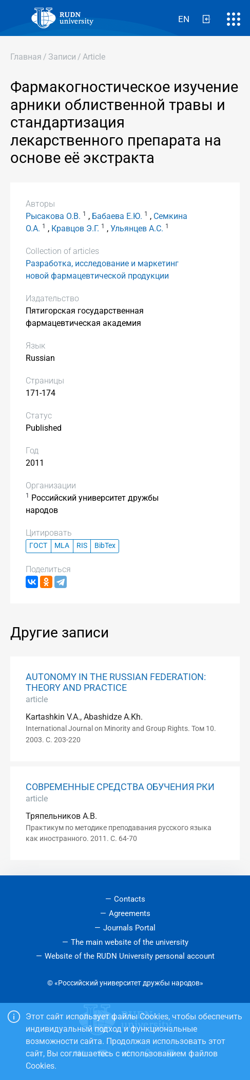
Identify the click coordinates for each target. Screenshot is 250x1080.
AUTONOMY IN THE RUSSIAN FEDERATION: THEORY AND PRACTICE (116, 682)
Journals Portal (129, 927)
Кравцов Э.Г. (75, 228)
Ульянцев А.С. (136, 228)
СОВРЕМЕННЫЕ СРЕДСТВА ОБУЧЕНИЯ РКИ (120, 787)
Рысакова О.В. (53, 216)
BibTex (105, 545)
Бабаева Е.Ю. (117, 216)
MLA (61, 545)
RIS (81, 545)
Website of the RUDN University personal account (130, 956)
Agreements (129, 913)
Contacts (129, 899)
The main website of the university (129, 942)
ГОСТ (38, 545)
